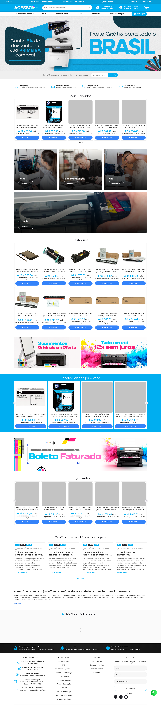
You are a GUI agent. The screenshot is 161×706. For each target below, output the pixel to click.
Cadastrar (134, 9)
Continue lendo (21, 572)
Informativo (97, 673)
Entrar (125, 9)
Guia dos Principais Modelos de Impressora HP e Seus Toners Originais (97, 555)
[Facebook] (126, 697)
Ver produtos (26, 184)
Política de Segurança (64, 673)
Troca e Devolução (64, 684)
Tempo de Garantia (64, 680)
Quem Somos (64, 676)
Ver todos (80, 142)
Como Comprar (64, 661)
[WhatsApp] (121, 697)
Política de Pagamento (63, 669)
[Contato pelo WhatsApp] (154, 693)
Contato (64, 688)
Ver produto (27, 137)
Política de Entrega (64, 692)
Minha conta (97, 661)
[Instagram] (115, 697)
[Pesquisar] (89, 7)
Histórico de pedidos (97, 665)
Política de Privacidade (64, 695)
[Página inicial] (26, 8)
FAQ (63, 665)
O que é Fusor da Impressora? (126, 553)
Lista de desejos (97, 669)
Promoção (139, 14)
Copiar (113, 75)
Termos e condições (63, 699)
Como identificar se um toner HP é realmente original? (61, 555)
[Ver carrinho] (145, 7)
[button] (14, 403)
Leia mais (17, 603)
